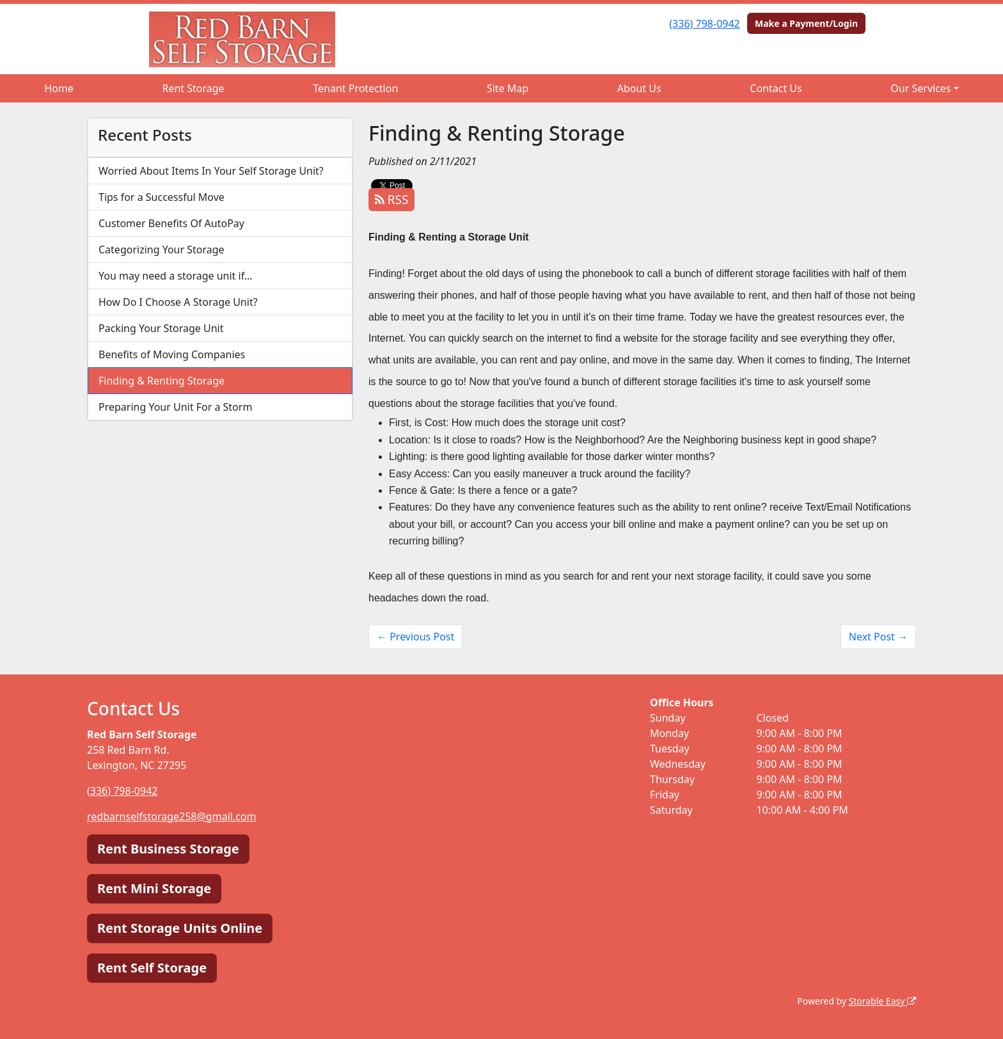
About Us (639, 88)
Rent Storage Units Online (179, 928)
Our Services (920, 88)
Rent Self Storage (152, 967)
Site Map (507, 88)
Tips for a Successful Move (162, 197)
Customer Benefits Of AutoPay (171, 223)
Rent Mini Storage (154, 888)
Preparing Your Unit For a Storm (175, 407)
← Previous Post (415, 637)
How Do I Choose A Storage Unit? (178, 302)
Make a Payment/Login (806, 23)
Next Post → (878, 637)
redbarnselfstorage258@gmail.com (172, 816)
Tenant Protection (355, 88)
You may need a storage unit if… (176, 276)
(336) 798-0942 (704, 24)
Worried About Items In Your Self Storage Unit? (211, 171)
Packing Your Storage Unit (161, 328)
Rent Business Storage (168, 848)
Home (59, 88)
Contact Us (776, 88)
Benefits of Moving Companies (172, 354)
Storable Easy (882, 1001)
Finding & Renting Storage (162, 381)
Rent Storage (193, 88)
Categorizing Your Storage (162, 249)
